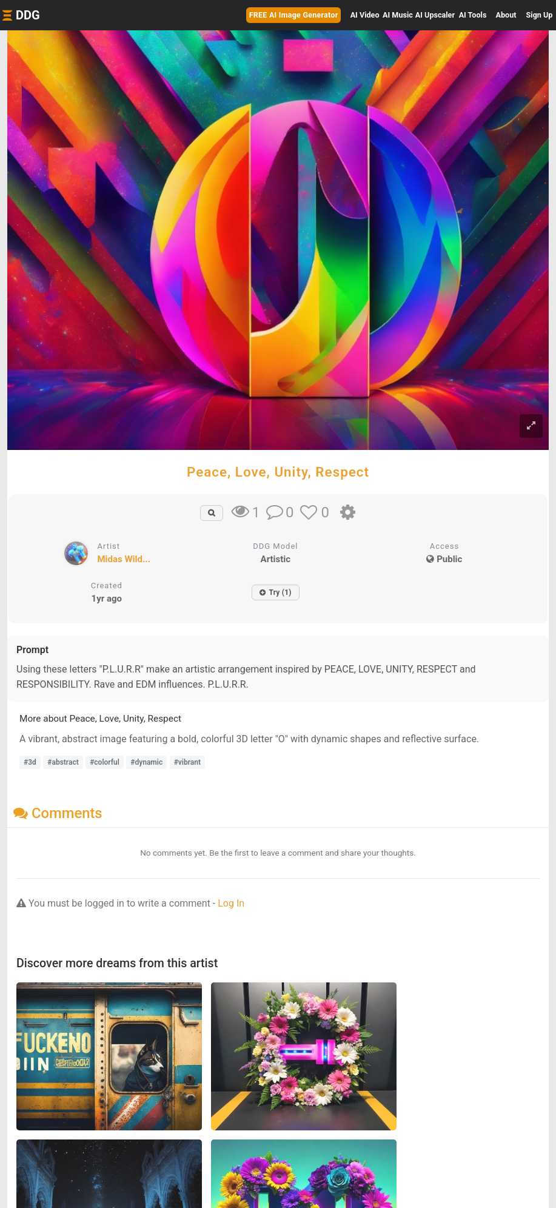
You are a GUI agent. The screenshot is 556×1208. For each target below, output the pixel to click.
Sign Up (539, 14)
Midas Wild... (123, 559)
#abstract (62, 762)
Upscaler (435, 14)
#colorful (104, 762)
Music (398, 14)
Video (365, 14)
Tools (473, 14)
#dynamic (146, 762)
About (506, 14)
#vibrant (187, 762)
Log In (231, 903)
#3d (30, 762)
